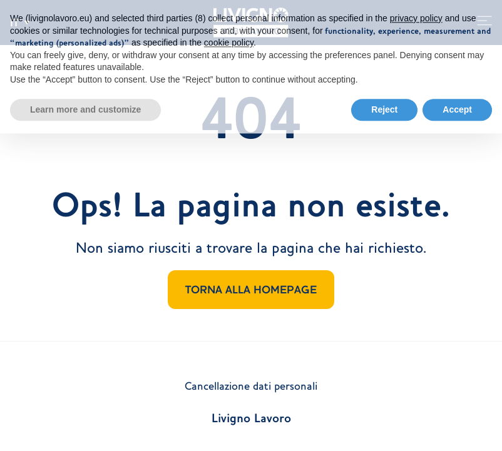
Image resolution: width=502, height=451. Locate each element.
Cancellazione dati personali (251, 386)
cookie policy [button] (229, 38)
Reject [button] (384, 104)
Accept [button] (457, 104)
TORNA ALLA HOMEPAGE (251, 289)
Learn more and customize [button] (85, 104)
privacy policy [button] (416, 13)
